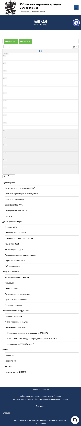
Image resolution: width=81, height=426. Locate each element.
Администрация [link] (8, 183)
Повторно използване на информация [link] (20, 255)
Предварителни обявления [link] (16, 300)
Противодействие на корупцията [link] (15, 311)
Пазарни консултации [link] (13, 305)
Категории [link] (10, 41)
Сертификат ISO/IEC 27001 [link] (16, 210)
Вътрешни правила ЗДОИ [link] (15, 233)
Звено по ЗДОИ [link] (11, 227)
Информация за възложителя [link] (17, 277)
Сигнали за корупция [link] (13, 316)
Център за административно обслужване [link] (21, 194)
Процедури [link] (9, 283)
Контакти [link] (8, 216)
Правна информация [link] (40, 389)
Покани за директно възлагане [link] (17, 294)
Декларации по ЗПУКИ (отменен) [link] (20, 344)
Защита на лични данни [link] (14, 199)
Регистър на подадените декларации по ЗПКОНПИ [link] (27, 333)
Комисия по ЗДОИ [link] (12, 244)
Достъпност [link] (40, 406)
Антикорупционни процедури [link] (16, 322)
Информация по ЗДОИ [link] (14, 249)
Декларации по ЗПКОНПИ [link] (15, 327)
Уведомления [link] (10, 361)
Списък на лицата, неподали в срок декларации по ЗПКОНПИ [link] (32, 339)
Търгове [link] (8, 366)
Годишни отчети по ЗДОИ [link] (15, 261)
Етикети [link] (25, 41)
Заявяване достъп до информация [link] (19, 238)
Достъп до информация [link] (12, 222)
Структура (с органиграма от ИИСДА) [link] (20, 188)
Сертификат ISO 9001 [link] (14, 205)
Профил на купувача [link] (10, 272)
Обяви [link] (5, 350)
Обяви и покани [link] (11, 288)
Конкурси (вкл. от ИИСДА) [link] (15, 372)
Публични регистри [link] (12, 266)
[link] (76, 23)
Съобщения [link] (9, 355)
